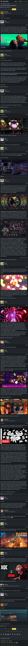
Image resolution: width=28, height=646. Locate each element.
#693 (26, 423)
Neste (18, 9)
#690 (26, 305)
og (5, 86)
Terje (5, 20)
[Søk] (26, 1)
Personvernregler (10, 642)
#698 (26, 588)
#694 (26, 501)
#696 (26, 527)
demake (6, 341)
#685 (26, 114)
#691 (26, 345)
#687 (26, 151)
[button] (1, 1)
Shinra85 (6, 11)
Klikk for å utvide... (14, 620)
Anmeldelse (19, 155)
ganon (5, 147)
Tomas (5, 54)
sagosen (6, 603)
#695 (26, 514)
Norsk (10, 640)
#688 (26, 183)
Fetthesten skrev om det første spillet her (9, 211)
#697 (26, 556)
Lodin (5, 138)
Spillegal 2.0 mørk (4, 640)
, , (9, 135)
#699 (26, 597)
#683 (26, 58)
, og (7, 337)
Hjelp (15, 642)
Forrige (9, 9)
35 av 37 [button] (14, 9)
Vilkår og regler (3, 642)
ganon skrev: (3, 610)
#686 (26, 142)
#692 (26, 354)
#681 (26, 15)
